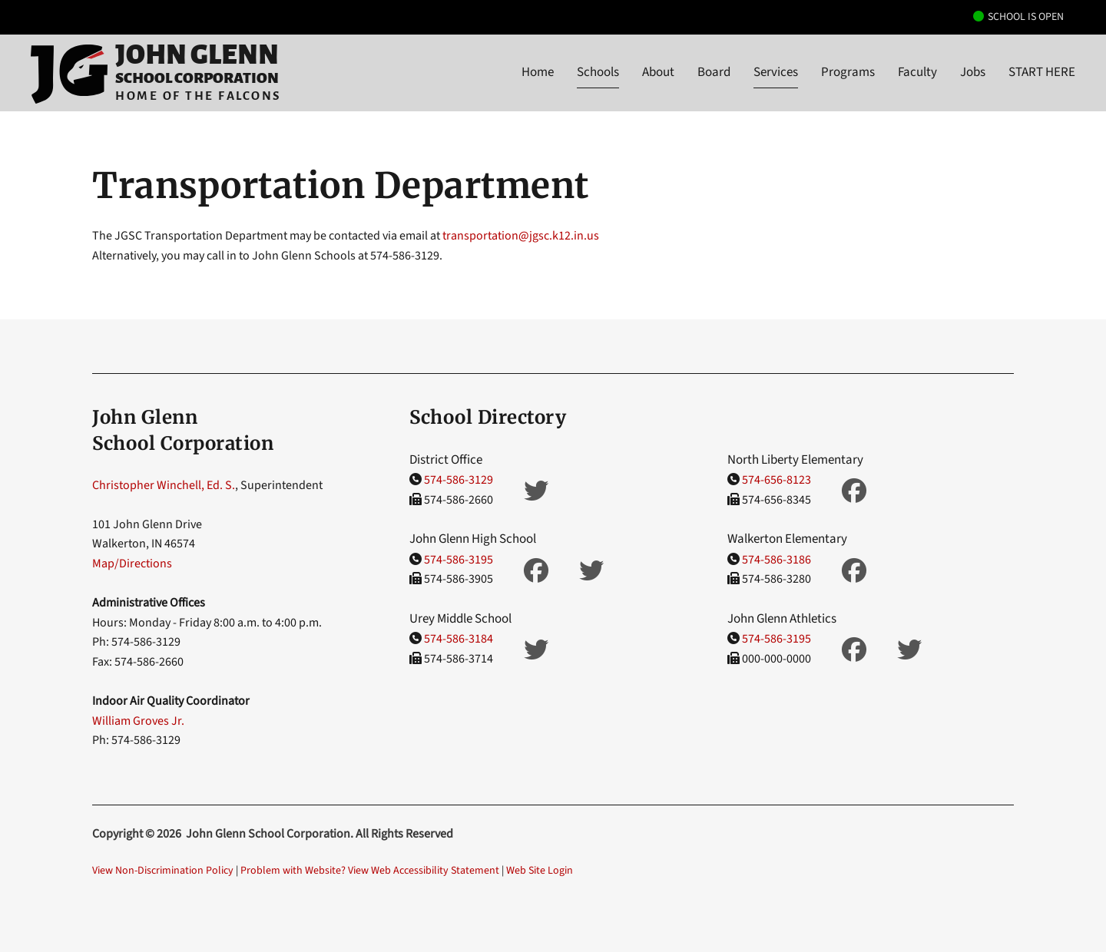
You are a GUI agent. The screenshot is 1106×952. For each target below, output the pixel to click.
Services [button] (775, 72)
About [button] (658, 72)
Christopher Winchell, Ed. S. (163, 485)
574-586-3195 (458, 559)
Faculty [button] (917, 72)
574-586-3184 (458, 638)
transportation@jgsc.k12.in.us (520, 235)
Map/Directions (132, 563)
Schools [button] (598, 72)
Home (538, 72)
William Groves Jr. (138, 720)
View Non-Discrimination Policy (162, 870)
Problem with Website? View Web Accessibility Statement (369, 870)
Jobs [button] (972, 72)
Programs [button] (848, 72)
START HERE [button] (1041, 72)
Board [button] (713, 72)
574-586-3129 (458, 479)
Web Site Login (539, 870)
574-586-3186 (776, 559)
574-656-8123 (776, 479)
